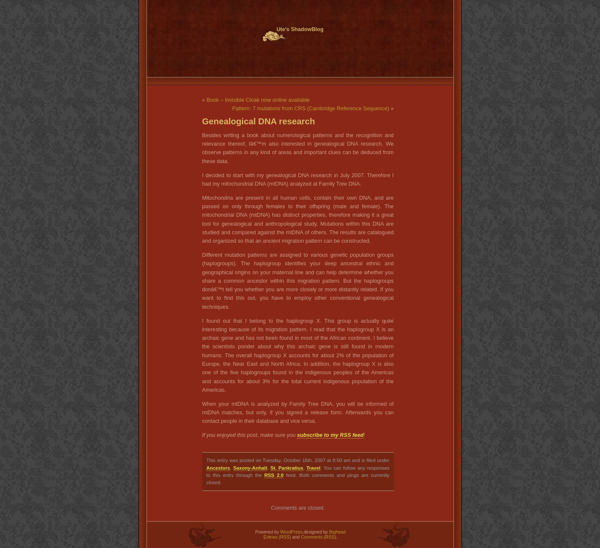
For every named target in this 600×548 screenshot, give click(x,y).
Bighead (337, 531)
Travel (313, 468)
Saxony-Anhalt (250, 468)
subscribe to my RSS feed (330, 435)
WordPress (291, 531)
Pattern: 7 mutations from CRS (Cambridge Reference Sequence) (310, 109)
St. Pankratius (286, 468)
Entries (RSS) (277, 536)
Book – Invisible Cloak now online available (258, 100)
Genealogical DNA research (258, 121)
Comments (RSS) (318, 536)
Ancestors (218, 468)
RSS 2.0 (274, 475)
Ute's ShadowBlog (300, 29)
